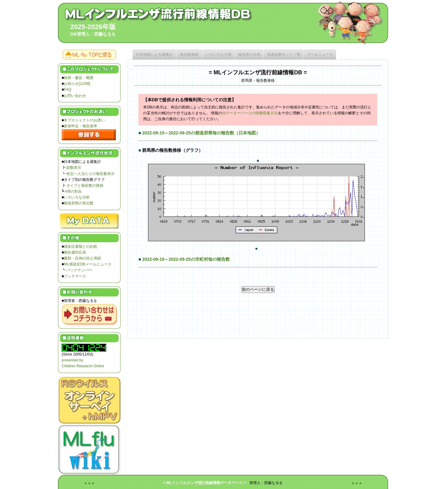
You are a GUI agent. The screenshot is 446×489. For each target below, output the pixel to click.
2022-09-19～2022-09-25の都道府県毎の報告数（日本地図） (201, 132)
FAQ (67, 89)
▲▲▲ (89, 483)
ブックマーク (75, 276)
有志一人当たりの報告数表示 (90, 174)
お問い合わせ (75, 96)
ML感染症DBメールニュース (87, 264)
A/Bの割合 (73, 191)
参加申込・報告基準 (80, 126)
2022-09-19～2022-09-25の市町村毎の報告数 (186, 259)
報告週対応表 (75, 252)
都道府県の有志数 (79, 203)
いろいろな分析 (77, 197)
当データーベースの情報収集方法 (250, 113)
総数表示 (73, 167)
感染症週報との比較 (80, 246)
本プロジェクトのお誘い (84, 120)
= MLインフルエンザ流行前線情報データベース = (204, 483)
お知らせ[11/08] (77, 83)
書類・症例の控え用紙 (82, 258)
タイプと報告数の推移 (84, 185)
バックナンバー (79, 270)
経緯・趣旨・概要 (79, 78)
